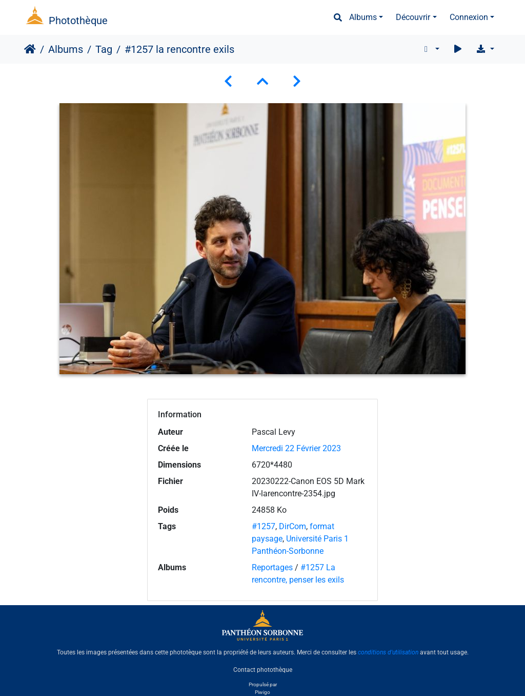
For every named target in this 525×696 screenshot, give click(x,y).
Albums (363, 17)
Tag (103, 49)
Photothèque (78, 20)
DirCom (292, 526)
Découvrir (413, 17)
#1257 (263, 526)
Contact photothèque (262, 669)
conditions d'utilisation (388, 652)
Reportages (272, 567)
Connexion (469, 17)
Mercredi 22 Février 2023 (296, 448)
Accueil (30, 49)
